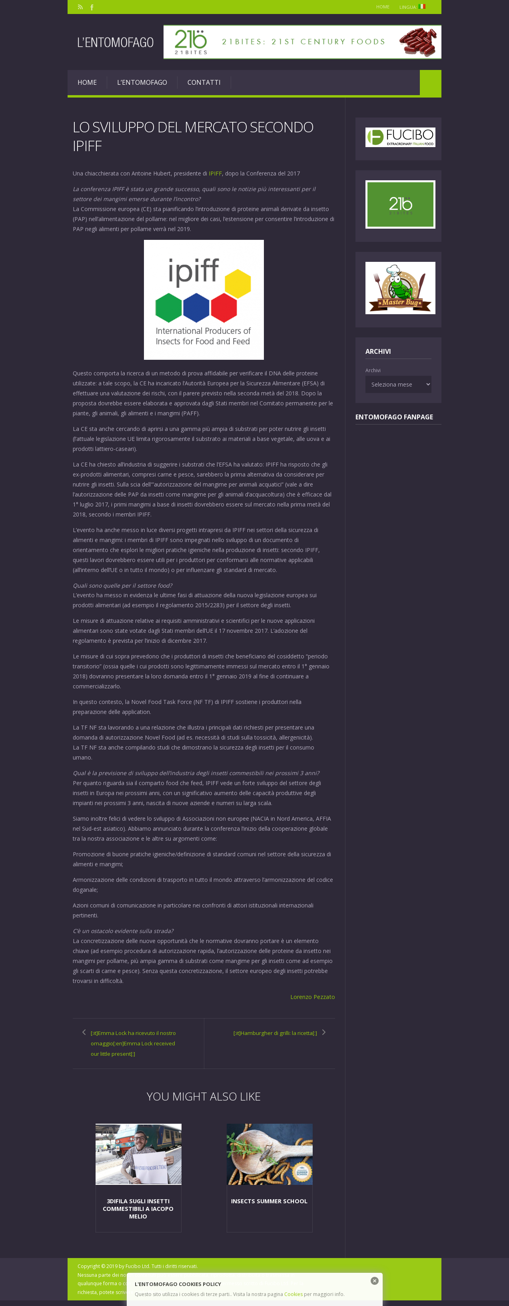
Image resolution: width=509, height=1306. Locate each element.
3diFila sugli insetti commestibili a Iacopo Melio (138, 1214)
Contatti (204, 82)
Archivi (373, 370)
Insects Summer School (269, 1207)
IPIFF (215, 173)
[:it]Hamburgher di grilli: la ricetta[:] (275, 1037)
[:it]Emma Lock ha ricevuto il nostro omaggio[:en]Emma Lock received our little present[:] (135, 1047)
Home (379, 7)
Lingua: (413, 7)
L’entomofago (142, 82)
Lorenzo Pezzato (313, 996)
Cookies (293, 1294)
